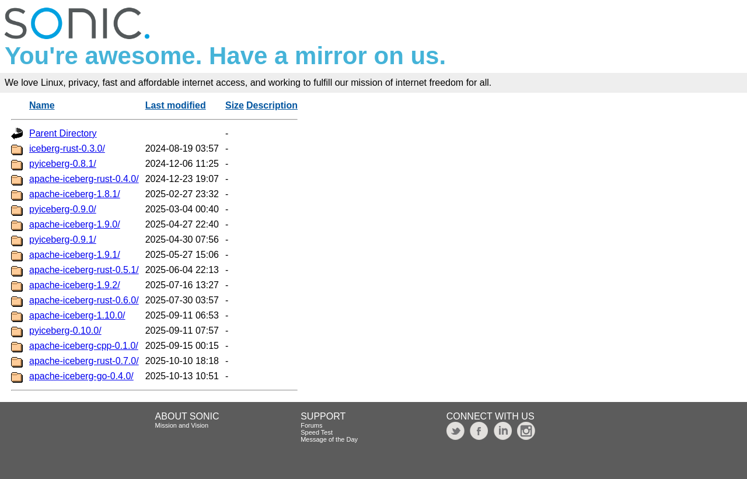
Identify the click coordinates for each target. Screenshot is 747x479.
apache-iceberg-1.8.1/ (74, 194)
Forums (311, 425)
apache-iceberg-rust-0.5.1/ (84, 270)
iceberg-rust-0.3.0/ (67, 148)
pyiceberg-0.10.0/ (65, 330)
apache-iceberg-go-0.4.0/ (81, 376)
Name (42, 105)
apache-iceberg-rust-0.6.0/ (84, 300)
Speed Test (317, 432)
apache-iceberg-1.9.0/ (74, 224)
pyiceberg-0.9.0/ (62, 209)
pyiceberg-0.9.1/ (62, 239)
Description (272, 105)
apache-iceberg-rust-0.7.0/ (84, 361)
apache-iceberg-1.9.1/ (74, 255)
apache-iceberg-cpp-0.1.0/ (83, 346)
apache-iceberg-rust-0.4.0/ (84, 179)
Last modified (175, 105)
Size (234, 105)
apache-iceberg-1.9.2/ (74, 285)
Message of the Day (329, 439)
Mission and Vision (182, 425)
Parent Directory (63, 133)
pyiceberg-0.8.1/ (62, 164)
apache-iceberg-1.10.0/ (77, 315)
